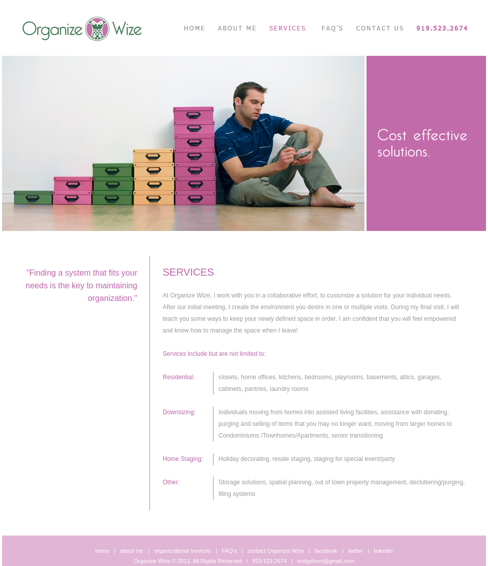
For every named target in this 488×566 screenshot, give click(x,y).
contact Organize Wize (276, 551)
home (102, 551)
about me (131, 551)
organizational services (182, 551)
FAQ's (229, 551)
